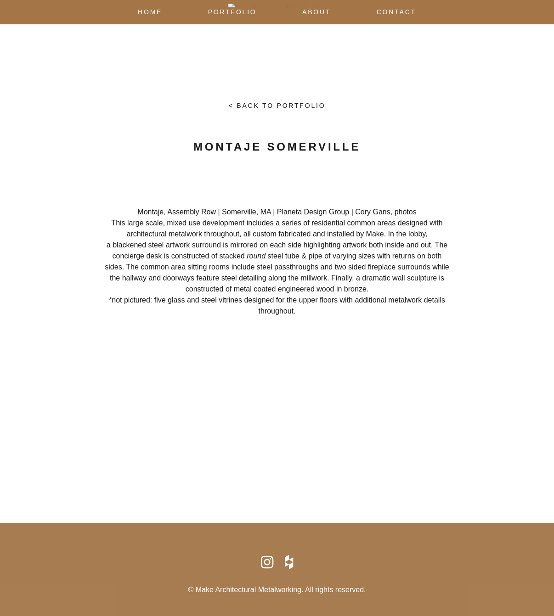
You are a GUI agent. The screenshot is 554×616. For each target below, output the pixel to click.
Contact (396, 12)
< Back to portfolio (277, 105)
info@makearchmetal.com (277, 471)
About (316, 12)
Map (277, 435)
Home (150, 12)
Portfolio (232, 12)
